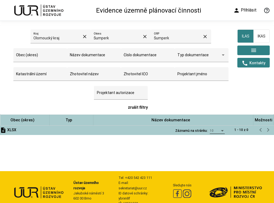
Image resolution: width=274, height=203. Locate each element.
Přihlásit (245, 10)
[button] (25, 120)
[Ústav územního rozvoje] (38, 10)
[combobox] (57, 38)
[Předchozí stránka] (260, 130)
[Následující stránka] (268, 130)
